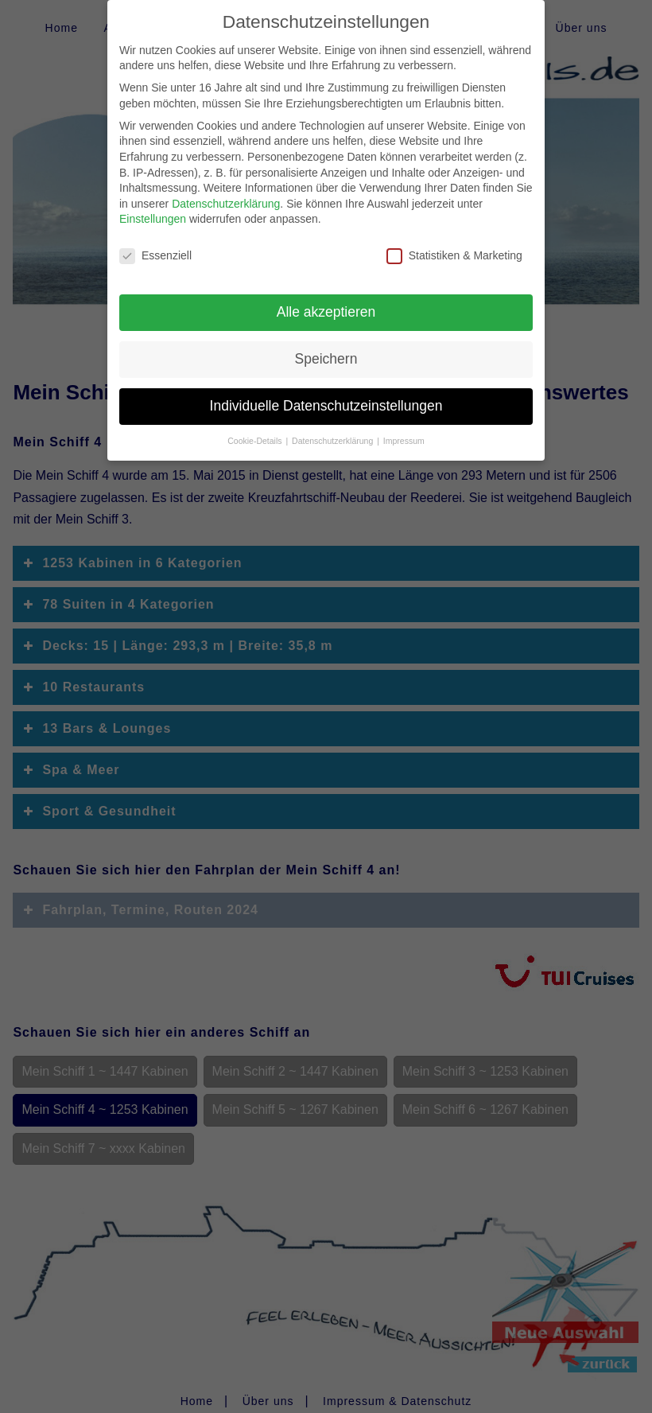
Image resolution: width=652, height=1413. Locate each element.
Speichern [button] (326, 348)
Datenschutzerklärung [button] (333, 429)
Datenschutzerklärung (226, 192)
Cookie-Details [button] (255, 429)
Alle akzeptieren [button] (326, 301)
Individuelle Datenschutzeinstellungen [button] (326, 395)
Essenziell (155, 244)
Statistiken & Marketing (454, 244)
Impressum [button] (404, 429)
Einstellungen (152, 207)
